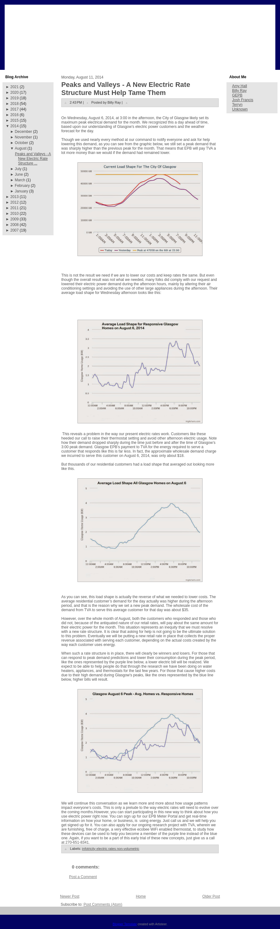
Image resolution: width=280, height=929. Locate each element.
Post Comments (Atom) (102, 904)
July (18, 169)
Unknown (240, 109)
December (23, 131)
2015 (14, 120)
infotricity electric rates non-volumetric (110, 848)
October (21, 143)
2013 (14, 197)
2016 (14, 115)
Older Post (211, 896)
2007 (14, 230)
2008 (14, 225)
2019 (14, 98)
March (20, 180)
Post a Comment (83, 877)
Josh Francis (242, 100)
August (20, 148)
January (21, 191)
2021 (14, 87)
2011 (14, 208)
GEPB (237, 95)
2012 (14, 202)
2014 (14, 126)
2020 (14, 92)
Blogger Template (125, 924)
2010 (14, 213)
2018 (14, 103)
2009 (14, 219)
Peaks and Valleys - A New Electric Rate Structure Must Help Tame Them (125, 89)
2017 (14, 109)
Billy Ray (239, 90)
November (23, 137)
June (19, 174)
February (22, 185)
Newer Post (69, 896)
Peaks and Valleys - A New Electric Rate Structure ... (33, 158)
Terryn (237, 104)
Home (141, 896)
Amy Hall (239, 86)
